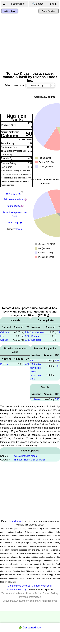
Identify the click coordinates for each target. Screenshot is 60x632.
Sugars (35, 336)
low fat (19, 229)
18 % (27, 340)
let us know (15, 521)
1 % (57, 360)
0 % (57, 366)
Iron (2, 336)
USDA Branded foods (25, 456)
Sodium (4, 340)
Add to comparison (13, 199)
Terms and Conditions (12, 593)
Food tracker (18, 4)
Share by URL (15, 193)
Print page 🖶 (15, 222)
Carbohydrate (37, 332)
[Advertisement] (27, 42)
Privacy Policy (33, 593)
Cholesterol (36, 399)
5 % (27, 332)
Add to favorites (48, 11)
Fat (31, 360)
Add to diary (9, 11)
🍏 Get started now (30, 627)
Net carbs (36, 340)
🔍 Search (37, 4)
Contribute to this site (19, 585)
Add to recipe (13, 206)
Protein (4, 364)
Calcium (4, 332)
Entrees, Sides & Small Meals (29, 459)
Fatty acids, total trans (35, 375)
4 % (27, 364)
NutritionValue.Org (17, 589)
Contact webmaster (42, 585)
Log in (53, 4)
